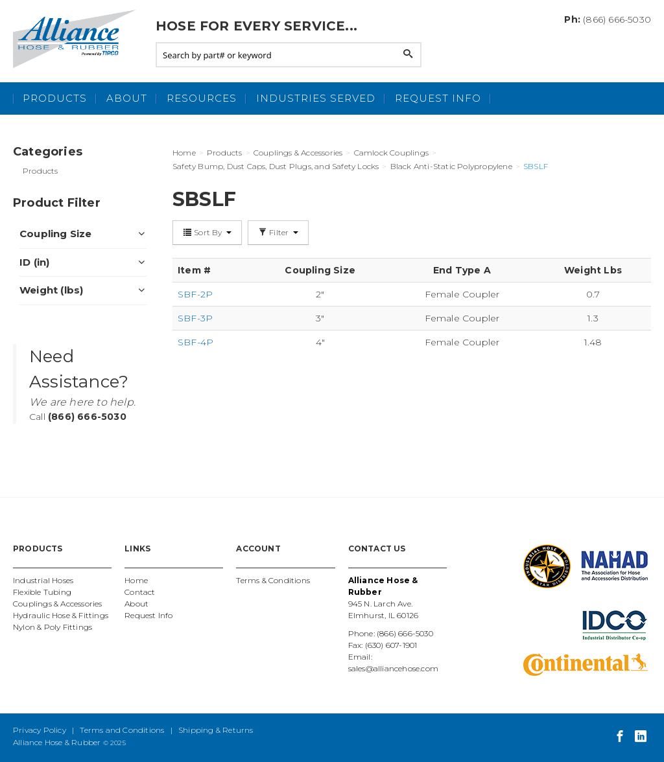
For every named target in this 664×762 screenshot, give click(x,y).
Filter (278, 232)
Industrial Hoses (43, 580)
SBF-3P (195, 318)
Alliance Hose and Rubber (78, 39)
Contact (139, 592)
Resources (202, 98)
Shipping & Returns (216, 730)
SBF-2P (195, 294)
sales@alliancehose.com (393, 668)
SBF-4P (195, 342)
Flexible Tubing (42, 592)
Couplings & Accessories (57, 603)
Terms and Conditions (122, 730)
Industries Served (315, 98)
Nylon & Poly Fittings (52, 627)
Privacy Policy (39, 730)
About (126, 98)
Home (136, 580)
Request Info (438, 98)
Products (55, 98)
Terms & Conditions (273, 580)
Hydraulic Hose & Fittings (60, 615)
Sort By (207, 232)
